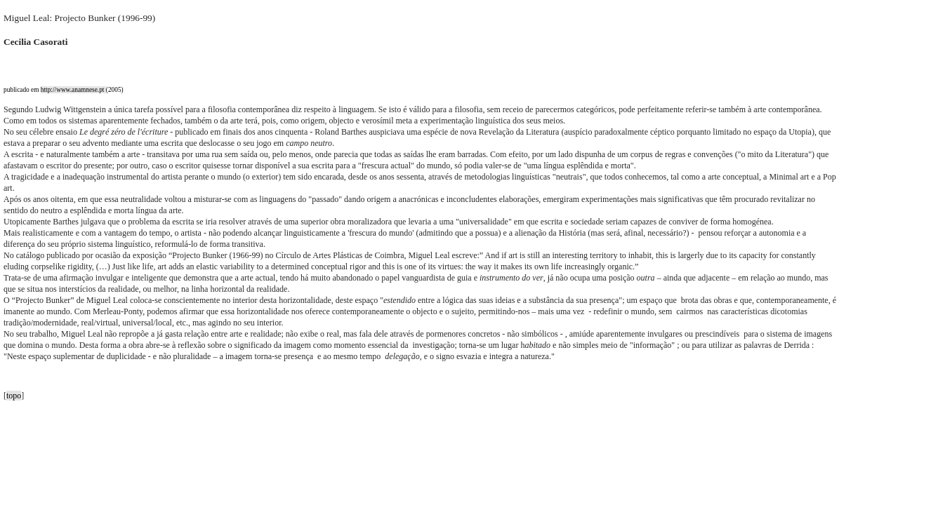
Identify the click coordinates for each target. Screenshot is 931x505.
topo (13, 395)
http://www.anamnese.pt (73, 89)
